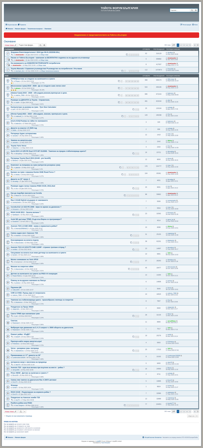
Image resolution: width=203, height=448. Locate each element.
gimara (17, 88)
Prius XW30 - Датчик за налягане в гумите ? (29, 373)
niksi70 (17, 364)
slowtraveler (19, 54)
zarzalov (15, 135)
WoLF (169, 314)
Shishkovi (171, 260)
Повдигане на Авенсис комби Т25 (25, 397)
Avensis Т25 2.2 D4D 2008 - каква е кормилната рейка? (34, 226)
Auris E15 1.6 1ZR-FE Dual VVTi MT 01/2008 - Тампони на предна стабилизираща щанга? (48, 151)
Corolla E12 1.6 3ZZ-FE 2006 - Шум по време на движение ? (36, 207)
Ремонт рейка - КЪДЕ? (20, 334)
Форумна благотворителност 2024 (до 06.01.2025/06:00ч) (35, 52)
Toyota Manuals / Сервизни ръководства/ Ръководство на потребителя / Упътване (46, 69)
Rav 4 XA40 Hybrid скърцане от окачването (29, 200)
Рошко (17, 81)
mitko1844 (16, 290)
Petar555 (171, 69)
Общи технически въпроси (50, 71)
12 (138, 167)
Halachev (16, 148)
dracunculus (19, 242)
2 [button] (180, 45)
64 (129, 95)
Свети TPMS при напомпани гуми (25, 314)
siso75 (17, 400)
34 (135, 88)
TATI (169, 253)
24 (135, 81)
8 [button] (194, 45)
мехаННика (172, 321)
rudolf (17, 102)
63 (126, 95)
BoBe (14, 130)
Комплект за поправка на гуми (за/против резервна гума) (35, 165)
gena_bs (170, 219)
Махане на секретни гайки (22, 266)
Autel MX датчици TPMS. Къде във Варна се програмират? (36, 219)
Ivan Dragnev (19, 405)
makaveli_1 (19, 116)
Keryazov (16, 209)
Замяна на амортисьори (21, 140)
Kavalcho (16, 221)
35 (138, 88)
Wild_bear (171, 79)
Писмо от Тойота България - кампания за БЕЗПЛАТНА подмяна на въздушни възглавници (50, 58)
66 (135, 95)
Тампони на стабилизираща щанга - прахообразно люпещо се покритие (42, 300)
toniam (15, 387)
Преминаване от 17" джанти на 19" (26, 355)
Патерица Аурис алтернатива (23, 133)
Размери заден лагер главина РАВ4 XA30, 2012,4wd (33, 186)
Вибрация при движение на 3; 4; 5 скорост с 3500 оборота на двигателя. (42, 328)
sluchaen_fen (19, 71)
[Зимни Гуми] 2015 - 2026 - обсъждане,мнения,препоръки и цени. (39, 93)
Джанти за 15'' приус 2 (20, 179)
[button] (174, 45)
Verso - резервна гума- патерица (25, 348)
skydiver (170, 52)
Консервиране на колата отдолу (25, 240)
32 (129, 88)
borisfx (15, 255)
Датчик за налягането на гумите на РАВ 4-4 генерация (34, 274)
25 (138, 81)
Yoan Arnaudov (105, 442)
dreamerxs (18, 302)
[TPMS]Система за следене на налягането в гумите (33, 79)
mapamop (171, 233)
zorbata (170, 107)
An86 (169, 334)
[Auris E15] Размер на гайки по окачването (29, 121)
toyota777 (171, 403)
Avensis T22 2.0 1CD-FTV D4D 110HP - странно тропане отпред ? (38, 247)
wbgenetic (16, 309)
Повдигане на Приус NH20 (22, 307)
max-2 (170, 134)
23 (132, 81)
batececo (171, 93)
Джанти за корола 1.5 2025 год (24, 128)
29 (126, 102)
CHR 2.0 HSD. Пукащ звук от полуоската (28, 293)
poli (14, 109)
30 (129, 102)
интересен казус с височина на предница (29, 362)
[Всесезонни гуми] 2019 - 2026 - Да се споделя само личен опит (38, 86)
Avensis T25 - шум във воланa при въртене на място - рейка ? (37, 367)
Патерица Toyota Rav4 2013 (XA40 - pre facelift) (31, 158)
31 (126, 88)
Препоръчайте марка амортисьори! (26, 341)
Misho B (18, 195)
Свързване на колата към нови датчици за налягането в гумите (38, 253)
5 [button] (189, 45)
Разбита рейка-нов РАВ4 (21, 403)
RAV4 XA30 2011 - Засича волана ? (26, 212)
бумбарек (16, 214)
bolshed (18, 235)
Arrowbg (15, 181)
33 (132, 88)
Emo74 (15, 382)
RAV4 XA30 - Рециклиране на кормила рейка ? (31, 392)
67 (138, 95)
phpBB (98, 441)
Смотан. (14, 321)
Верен (170, 368)
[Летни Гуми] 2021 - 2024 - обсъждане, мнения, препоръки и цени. (39, 114)
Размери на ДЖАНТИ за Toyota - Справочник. (30, 100)
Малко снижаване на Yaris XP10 (24, 259)
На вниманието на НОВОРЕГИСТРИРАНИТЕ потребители (35, 63)
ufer (169, 100)
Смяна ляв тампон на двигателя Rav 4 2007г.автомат (33, 380)
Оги (169, 114)
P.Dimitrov (16, 343)
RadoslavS (16, 323)
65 (132, 95)
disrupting (18, 153)
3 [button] (183, 45)
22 (129, 81)
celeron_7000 (19, 95)
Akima (170, 140)
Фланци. (14, 385)
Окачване (10, 41)
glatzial (17, 167)
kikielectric (171, 240)
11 (135, 167)
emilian (15, 249)
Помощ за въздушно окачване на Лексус (28, 280)
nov (16, 188)
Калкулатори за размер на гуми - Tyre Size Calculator (33, 107)
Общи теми (44, 54)
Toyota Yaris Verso (18, 146)
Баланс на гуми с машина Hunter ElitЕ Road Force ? (33, 172)
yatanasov (171, 392)
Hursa (169, 158)
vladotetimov (19, 350)
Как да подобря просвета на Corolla (26, 193)
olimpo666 (16, 370)
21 (126, 81)
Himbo (17, 174)
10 (132, 167)
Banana (15, 160)
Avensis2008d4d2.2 (21, 228)
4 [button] (186, 45)
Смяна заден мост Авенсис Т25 (24, 233)
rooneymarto (17, 202)
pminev (17, 283)
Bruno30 (15, 375)
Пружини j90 (16, 287)
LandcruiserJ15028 (19, 357)
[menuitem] (22, 24)
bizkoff (17, 337)
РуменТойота (17, 276)
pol (16, 316)
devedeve (171, 247)
